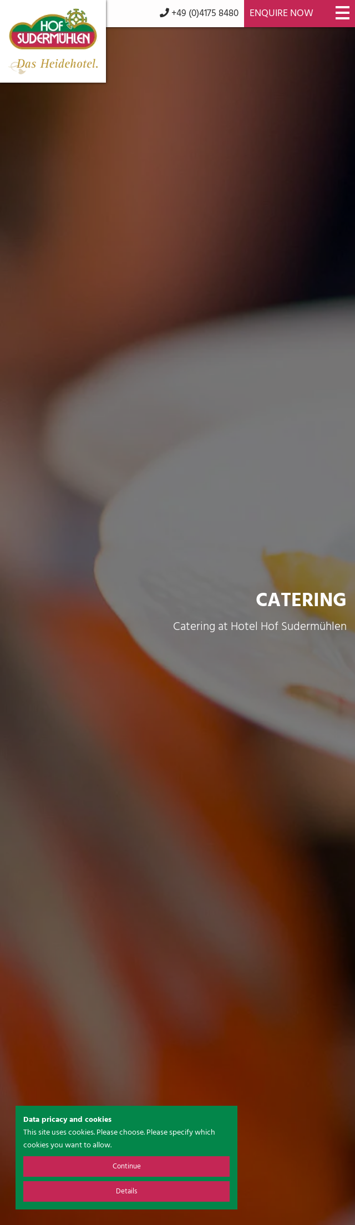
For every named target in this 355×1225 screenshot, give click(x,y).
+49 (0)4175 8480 (199, 13)
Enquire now (281, 14)
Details (126, 1191)
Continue (127, 1166)
